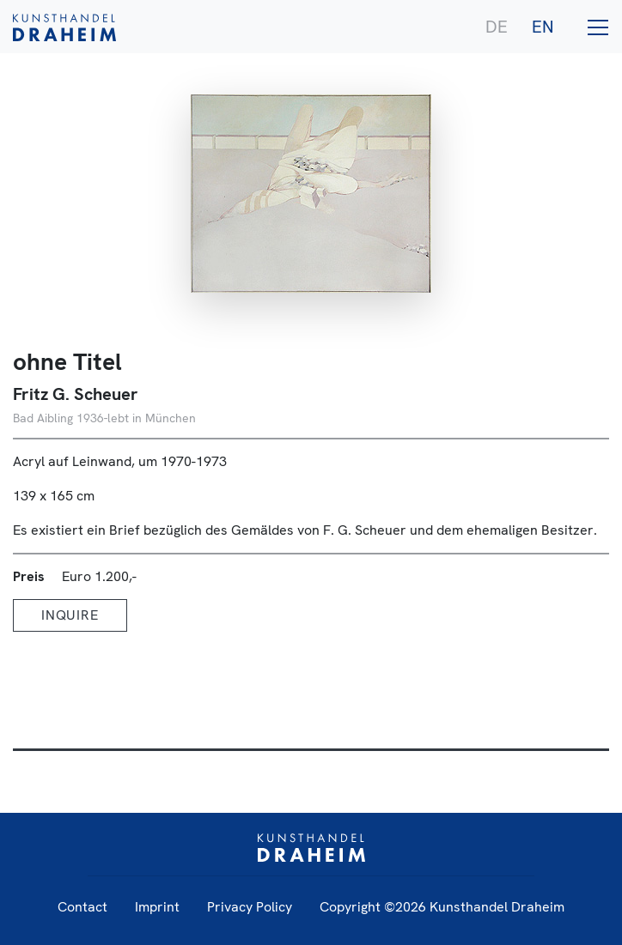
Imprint (157, 907)
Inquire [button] (70, 615)
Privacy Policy (249, 907)
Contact (82, 907)
